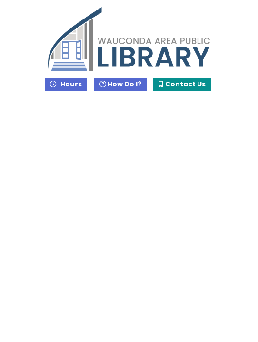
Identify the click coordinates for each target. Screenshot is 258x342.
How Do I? (120, 84)
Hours (70, 84)
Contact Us (182, 84)
